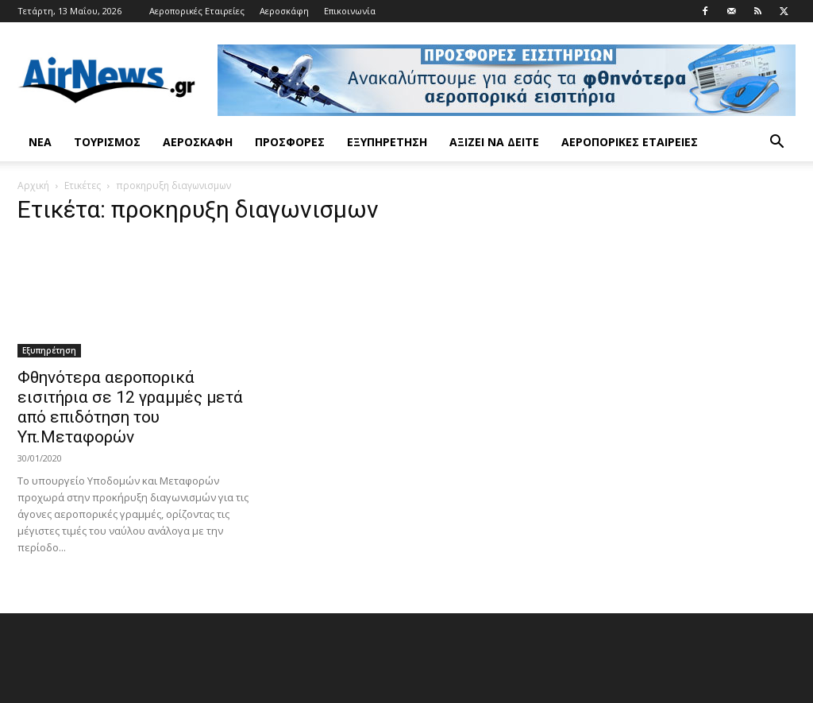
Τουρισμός (107, 141)
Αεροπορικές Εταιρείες (197, 11)
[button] (776, 143)
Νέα (40, 141)
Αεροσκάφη (284, 11)
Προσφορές (290, 141)
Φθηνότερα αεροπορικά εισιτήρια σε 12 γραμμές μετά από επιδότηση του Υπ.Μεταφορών (130, 407)
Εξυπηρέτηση (387, 141)
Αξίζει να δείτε (494, 141)
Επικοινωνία (350, 11)
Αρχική (33, 185)
